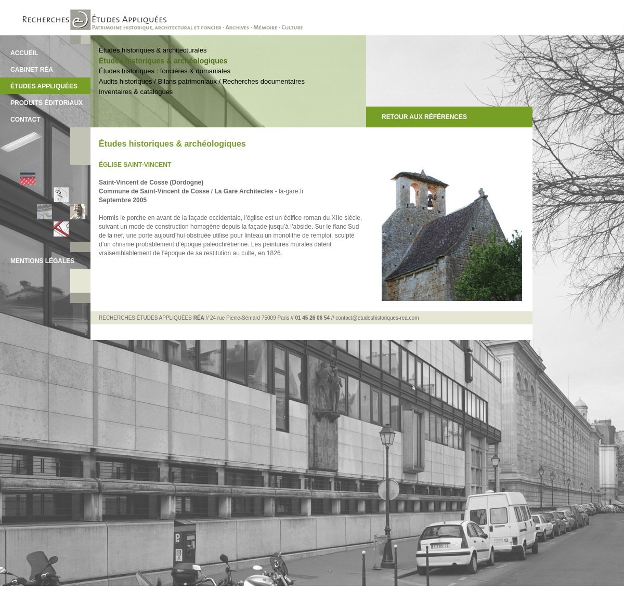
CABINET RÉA (31, 69)
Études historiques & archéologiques (163, 61)
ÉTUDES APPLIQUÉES (43, 86)
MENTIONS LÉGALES (42, 261)
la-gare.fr (291, 191)
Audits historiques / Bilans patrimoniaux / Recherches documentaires (202, 81)
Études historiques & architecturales (152, 50)
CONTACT (25, 119)
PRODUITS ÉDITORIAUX (46, 103)
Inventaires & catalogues (136, 92)
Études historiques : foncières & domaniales (164, 71)
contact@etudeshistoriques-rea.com (377, 318)
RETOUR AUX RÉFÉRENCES (424, 117)
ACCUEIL (24, 53)
